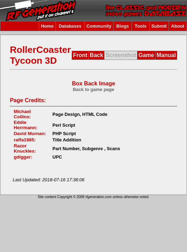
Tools (140, 26)
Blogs (122, 26)
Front (80, 55)
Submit (159, 26)
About (178, 26)
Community (99, 26)
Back (96, 55)
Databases (70, 26)
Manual (166, 55)
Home (47, 26)
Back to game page (93, 89)
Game (146, 55)
